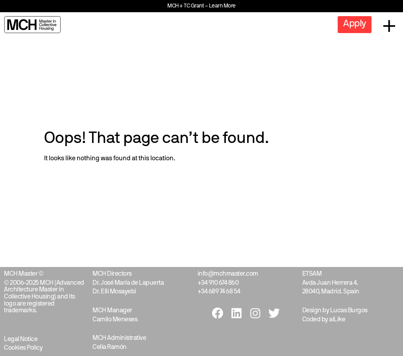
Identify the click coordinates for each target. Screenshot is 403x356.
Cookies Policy (23, 348)
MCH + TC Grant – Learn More (201, 6)
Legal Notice (20, 339)
